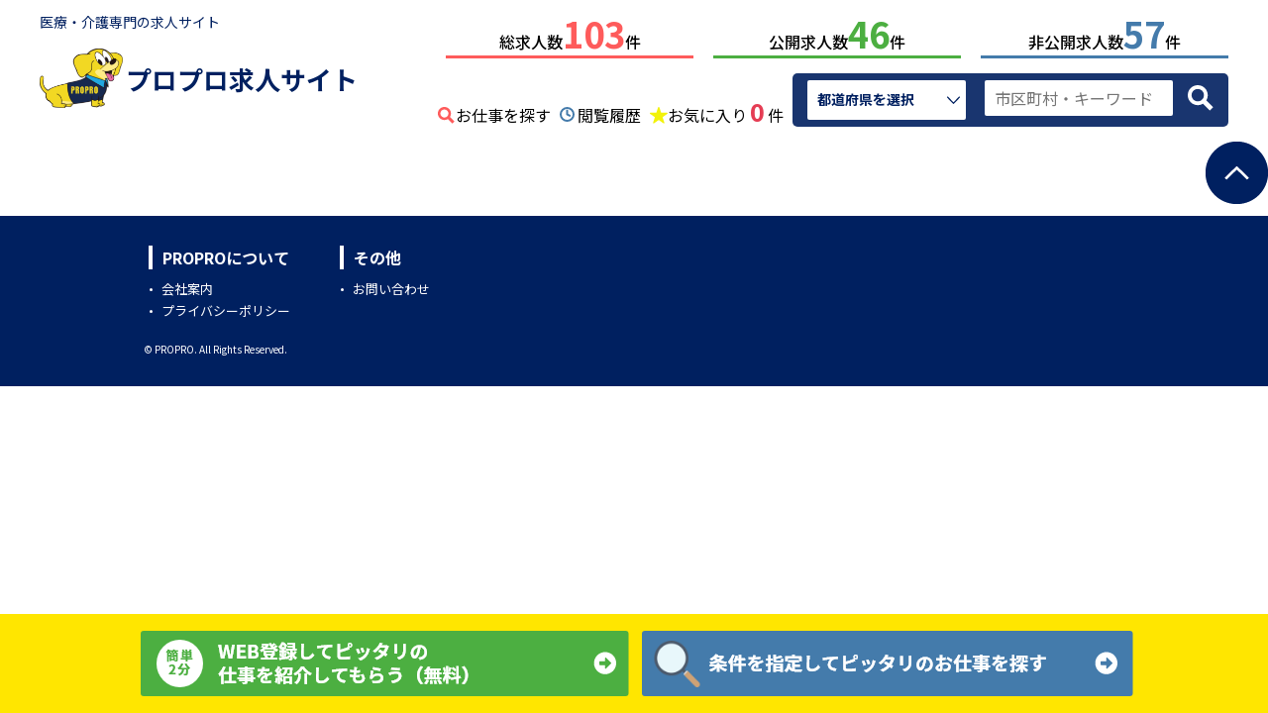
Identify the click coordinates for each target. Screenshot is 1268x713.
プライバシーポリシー (225, 306)
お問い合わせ (391, 284)
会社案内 (187, 284)
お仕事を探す (503, 111)
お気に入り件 (726, 109)
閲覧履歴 (609, 111)
